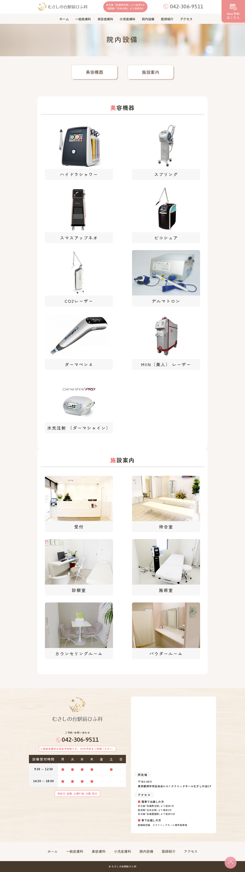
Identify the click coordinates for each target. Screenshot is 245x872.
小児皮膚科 (122, 851)
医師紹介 (168, 851)
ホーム (52, 851)
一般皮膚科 (74, 851)
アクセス (191, 851)
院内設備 (146, 851)
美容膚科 (98, 851)
